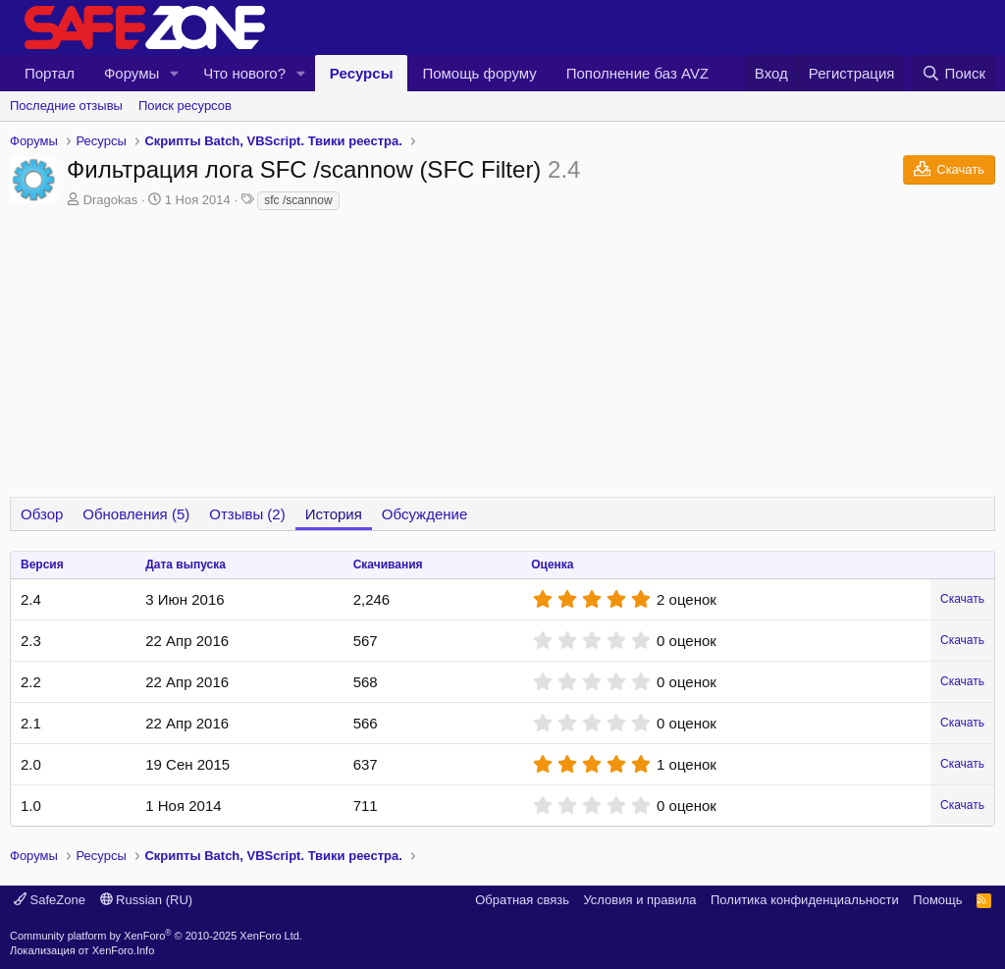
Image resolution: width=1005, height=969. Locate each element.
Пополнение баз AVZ (637, 73)
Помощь (937, 899)
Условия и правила (639, 899)
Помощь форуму (479, 73)
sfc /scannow (298, 200)
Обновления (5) (135, 514)
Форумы (131, 73)
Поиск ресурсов (185, 105)
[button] (174, 73)
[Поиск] (953, 73)
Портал (50, 73)
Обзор (42, 514)
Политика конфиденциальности (805, 899)
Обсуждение (424, 514)
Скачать (962, 599)
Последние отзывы (66, 105)
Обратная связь (522, 899)
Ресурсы (362, 73)
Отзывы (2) (247, 514)
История (333, 514)
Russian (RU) (146, 899)
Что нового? (244, 73)
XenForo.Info (123, 950)
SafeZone (49, 899)
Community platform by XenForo (156, 936)
